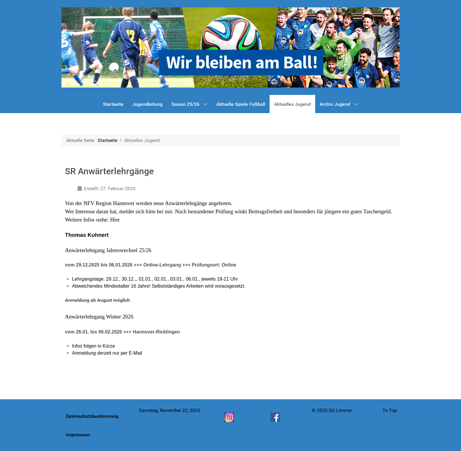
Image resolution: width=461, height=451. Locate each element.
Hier (115, 220)
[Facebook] (275, 417)
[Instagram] (230, 417)
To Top (390, 410)
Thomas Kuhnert (86, 235)
